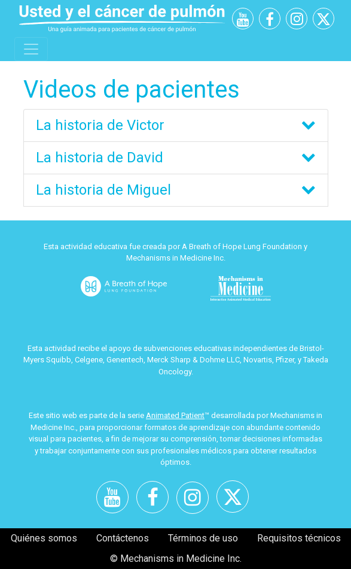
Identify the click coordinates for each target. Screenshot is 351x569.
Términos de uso (203, 538)
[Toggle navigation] (31, 49)
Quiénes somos (44, 538)
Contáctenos (122, 538)
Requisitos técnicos (299, 538)
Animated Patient (175, 415)
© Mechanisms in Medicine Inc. (176, 558)
